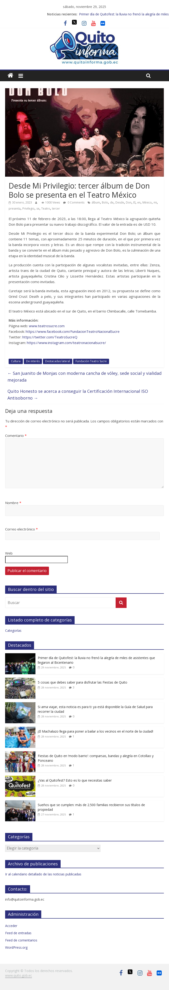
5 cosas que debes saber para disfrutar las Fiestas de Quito (82, 682)
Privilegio (28, 209)
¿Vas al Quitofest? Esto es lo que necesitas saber (75, 780)
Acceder (11, 925)
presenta (15, 209)
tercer (56, 209)
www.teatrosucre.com (47, 325)
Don (128, 202)
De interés (33, 361)
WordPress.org (16, 947)
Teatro (45, 209)
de (112, 202)
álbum (96, 202)
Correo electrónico (21, 529)
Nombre (13, 502)
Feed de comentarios (21, 940)
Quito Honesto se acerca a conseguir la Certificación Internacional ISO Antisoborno (77, 394)
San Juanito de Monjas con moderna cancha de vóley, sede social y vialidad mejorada (84, 376)
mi (155, 202)
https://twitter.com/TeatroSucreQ (49, 337)
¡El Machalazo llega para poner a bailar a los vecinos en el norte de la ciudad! (95, 731)
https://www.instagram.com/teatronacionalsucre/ (66, 342)
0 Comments (73, 202)
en (139, 202)
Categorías (13, 630)
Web (9, 553)
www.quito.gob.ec (18, 975)
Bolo (105, 202)
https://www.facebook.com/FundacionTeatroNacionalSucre (72, 331)
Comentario (16, 435)
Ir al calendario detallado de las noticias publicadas (43, 874)
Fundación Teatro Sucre (91, 361)
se (37, 209)
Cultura (16, 361)
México (147, 202)
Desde (119, 202)
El (134, 202)
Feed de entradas (18, 933)
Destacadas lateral (57, 361)
